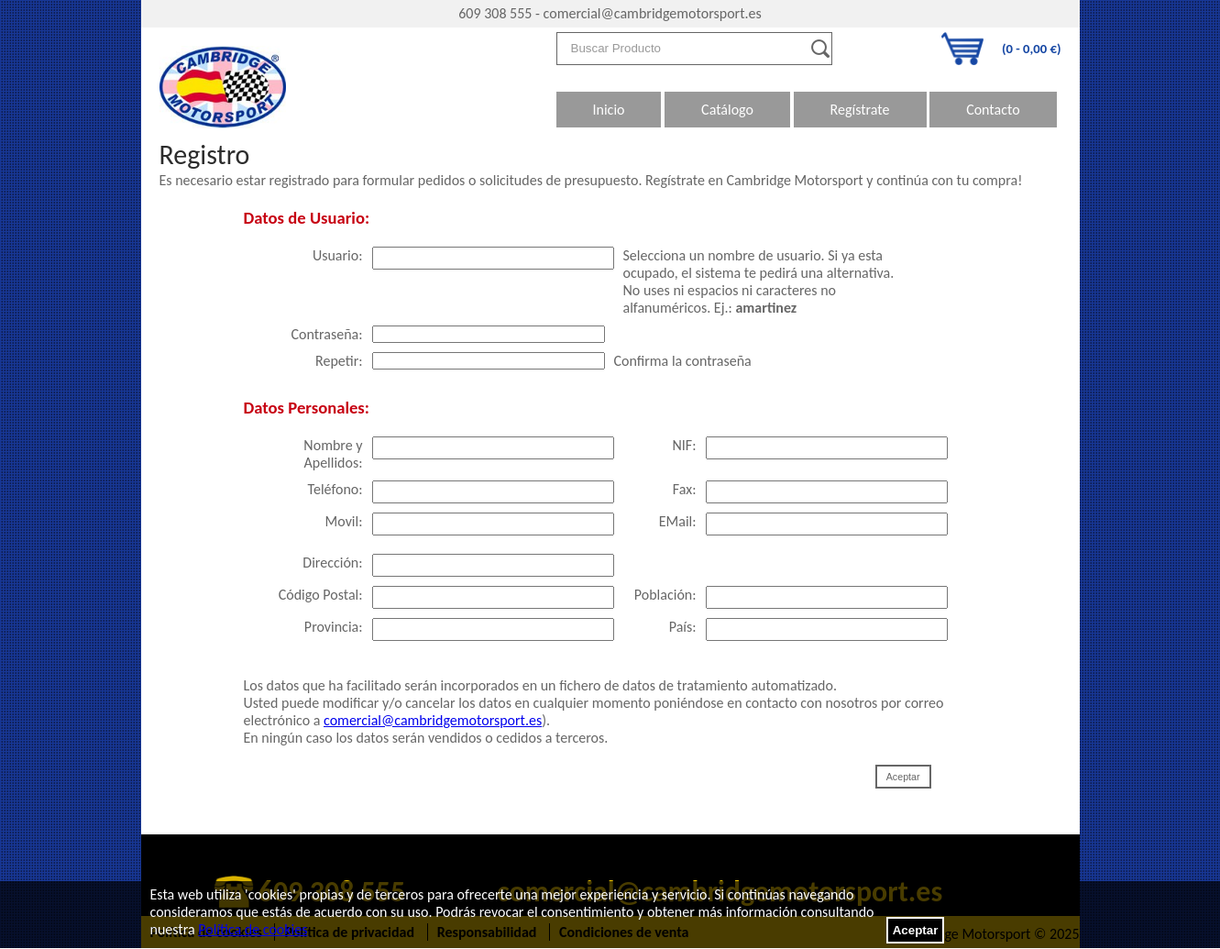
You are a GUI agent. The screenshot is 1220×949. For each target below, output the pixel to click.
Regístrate (860, 109)
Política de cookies (252, 929)
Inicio (609, 109)
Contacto (992, 109)
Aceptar (916, 930)
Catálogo (727, 109)
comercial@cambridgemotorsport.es (653, 13)
